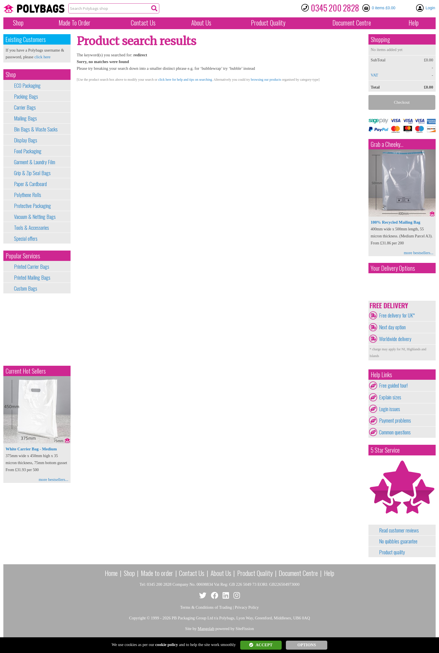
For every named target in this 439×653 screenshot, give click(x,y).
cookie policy (166, 644)
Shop (18, 22)
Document (351, 22)
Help (413, 22)
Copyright (137, 618)
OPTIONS (306, 645)
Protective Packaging (32, 205)
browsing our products (266, 80)
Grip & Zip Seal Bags (32, 173)
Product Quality (255, 573)
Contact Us (143, 22)
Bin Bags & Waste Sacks (36, 129)
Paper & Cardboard (30, 183)
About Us (201, 22)
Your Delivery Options (393, 268)
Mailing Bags (25, 118)
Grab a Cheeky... (387, 144)
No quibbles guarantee (398, 541)
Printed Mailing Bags (32, 277)
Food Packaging (27, 151)
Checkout (402, 102)
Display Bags (25, 140)
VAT (374, 75)
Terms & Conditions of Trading (206, 607)
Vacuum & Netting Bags (35, 216)
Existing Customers (26, 39)
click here (42, 57)
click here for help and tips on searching (185, 80)
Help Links (381, 374)
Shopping (380, 39)
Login (430, 8)
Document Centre (298, 573)
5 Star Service (385, 450)
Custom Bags (25, 288)
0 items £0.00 (383, 8)
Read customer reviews (399, 530)
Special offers (26, 238)
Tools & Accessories (31, 227)
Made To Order (74, 22)
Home (111, 573)
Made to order (157, 573)
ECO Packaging (27, 85)
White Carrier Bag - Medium (31, 449)
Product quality (392, 552)
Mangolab (206, 628)
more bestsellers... (53, 479)
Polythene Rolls (27, 194)
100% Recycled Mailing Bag (395, 222)
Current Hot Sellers (26, 371)
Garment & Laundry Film (34, 162)
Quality (268, 22)
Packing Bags (26, 96)
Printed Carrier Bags (31, 266)
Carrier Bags (25, 107)
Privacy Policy (247, 607)
